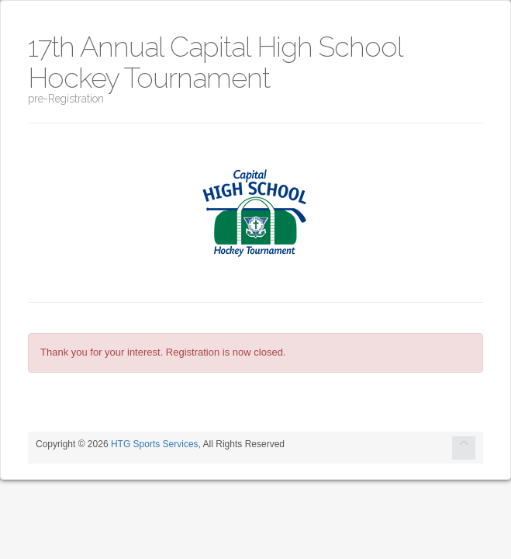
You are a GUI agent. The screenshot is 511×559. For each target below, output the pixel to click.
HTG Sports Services (155, 444)
